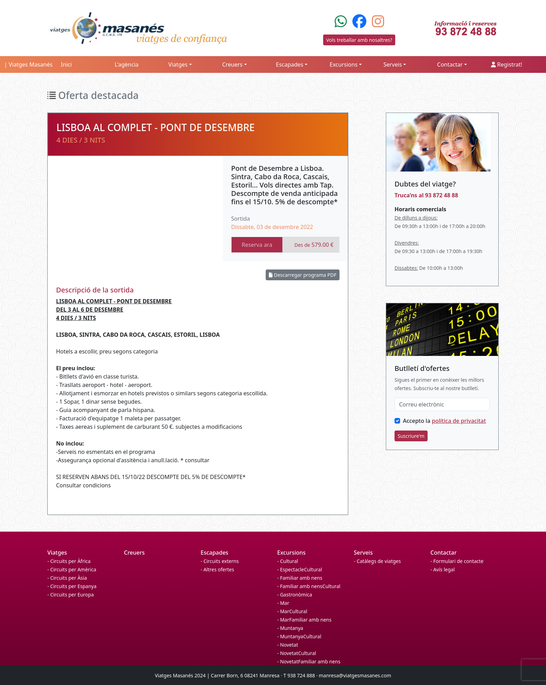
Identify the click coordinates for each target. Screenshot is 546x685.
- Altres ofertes (217, 569)
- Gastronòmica (294, 594)
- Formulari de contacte (456, 561)
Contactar (443, 552)
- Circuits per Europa (70, 594)
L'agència (127, 64)
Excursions (291, 552)
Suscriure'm (411, 436)
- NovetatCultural (296, 653)
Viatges (57, 552)
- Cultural (287, 561)
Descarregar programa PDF (302, 275)
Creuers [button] (232, 64)
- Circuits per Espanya (71, 586)
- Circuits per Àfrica (69, 561)
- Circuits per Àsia (67, 577)
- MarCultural (292, 611)
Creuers (134, 552)
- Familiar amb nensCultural (308, 586)
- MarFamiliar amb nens (304, 619)
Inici (66, 64)
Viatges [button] (178, 64)
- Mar (283, 603)
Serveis (363, 552)
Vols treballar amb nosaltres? (359, 40)
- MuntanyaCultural (299, 636)
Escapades (214, 552)
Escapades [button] (289, 64)
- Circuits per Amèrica (71, 569)
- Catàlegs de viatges (377, 561)
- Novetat (287, 644)
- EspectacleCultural (299, 569)
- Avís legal (442, 569)
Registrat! (506, 64)
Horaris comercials (420, 209)
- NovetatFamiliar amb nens (308, 661)
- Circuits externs (220, 561)
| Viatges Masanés (28, 64)
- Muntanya (290, 628)
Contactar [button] (449, 64)
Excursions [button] (344, 64)
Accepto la (444, 421)
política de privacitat (459, 421)
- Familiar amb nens (299, 577)
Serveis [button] (392, 64)
